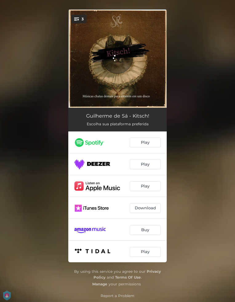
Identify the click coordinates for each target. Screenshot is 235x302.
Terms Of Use (128, 277)
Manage (99, 284)
